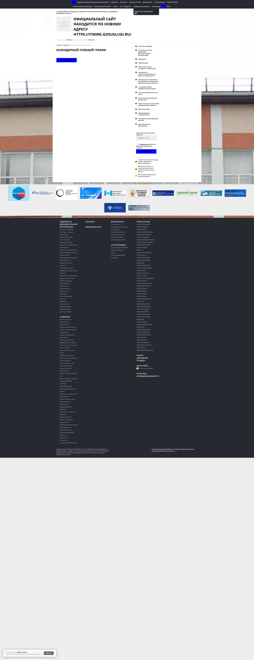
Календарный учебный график (81, 45)
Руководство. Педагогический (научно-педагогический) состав (147, 74)
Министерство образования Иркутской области (147, 175)
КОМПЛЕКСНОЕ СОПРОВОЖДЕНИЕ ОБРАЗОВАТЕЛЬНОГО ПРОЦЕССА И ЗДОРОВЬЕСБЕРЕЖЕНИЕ (145, 345)
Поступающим (160, 2)
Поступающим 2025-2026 (119, 248)
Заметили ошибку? (146, 368)
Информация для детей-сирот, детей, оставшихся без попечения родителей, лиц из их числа (69, 348)
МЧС (61, 376)
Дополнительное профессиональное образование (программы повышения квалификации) (68, 422)
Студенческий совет (67, 355)
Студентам (114, 2)
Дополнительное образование (144, 125)
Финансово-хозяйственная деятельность (147, 99)
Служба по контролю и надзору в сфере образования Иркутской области (148, 161)
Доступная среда (144, 109)
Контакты (123, 2)
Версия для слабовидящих (143, 11)
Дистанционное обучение (69, 378)
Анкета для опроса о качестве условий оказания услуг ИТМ (118, 237)
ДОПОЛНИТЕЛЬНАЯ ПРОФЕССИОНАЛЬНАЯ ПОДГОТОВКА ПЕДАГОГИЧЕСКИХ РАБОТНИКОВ (144, 270)
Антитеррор (156, 6)
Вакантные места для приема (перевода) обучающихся (148, 104)
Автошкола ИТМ (135, 2)
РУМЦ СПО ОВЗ (172, 2)
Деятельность (147, 2)
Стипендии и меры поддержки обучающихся (147, 88)
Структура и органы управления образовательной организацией (145, 52)
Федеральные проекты (142, 6)
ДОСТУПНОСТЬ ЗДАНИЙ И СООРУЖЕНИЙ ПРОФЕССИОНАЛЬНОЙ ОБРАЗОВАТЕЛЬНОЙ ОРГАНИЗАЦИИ (145, 283)
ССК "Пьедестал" (126, 6)
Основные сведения (145, 46)
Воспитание (64, 438)
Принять (49, 653)
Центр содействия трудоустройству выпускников (66, 368)
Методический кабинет (103, 6)
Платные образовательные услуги (148, 93)
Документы (142, 59)
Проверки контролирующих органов (148, 119)
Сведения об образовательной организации (92, 2)
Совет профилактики (67, 363)
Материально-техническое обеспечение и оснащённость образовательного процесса (148, 81)
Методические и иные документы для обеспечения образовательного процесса (67, 404)
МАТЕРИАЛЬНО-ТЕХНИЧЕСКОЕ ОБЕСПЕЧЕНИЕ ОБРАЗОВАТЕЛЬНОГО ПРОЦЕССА (144, 296)
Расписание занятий (67, 340)
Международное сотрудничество (144, 114)
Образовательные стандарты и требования (147, 67)
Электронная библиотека (68, 373)
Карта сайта (142, 366)
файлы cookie (22, 652)
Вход (168, 6)
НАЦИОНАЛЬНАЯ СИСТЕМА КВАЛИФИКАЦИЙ (66, 383)
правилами (144, 144)
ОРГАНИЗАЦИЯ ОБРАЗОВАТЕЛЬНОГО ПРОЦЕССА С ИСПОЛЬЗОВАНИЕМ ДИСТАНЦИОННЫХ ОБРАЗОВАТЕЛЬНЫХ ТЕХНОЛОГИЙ (144, 329)
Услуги (115, 6)
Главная (59, 45)
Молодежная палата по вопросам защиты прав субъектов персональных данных (146, 169)
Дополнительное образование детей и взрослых (67, 432)
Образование (143, 63)
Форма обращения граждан (82, 6)
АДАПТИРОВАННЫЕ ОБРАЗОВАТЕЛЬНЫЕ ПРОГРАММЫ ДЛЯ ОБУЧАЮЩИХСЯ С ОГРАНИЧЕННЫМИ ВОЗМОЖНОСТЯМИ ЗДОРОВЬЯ (144, 311)
